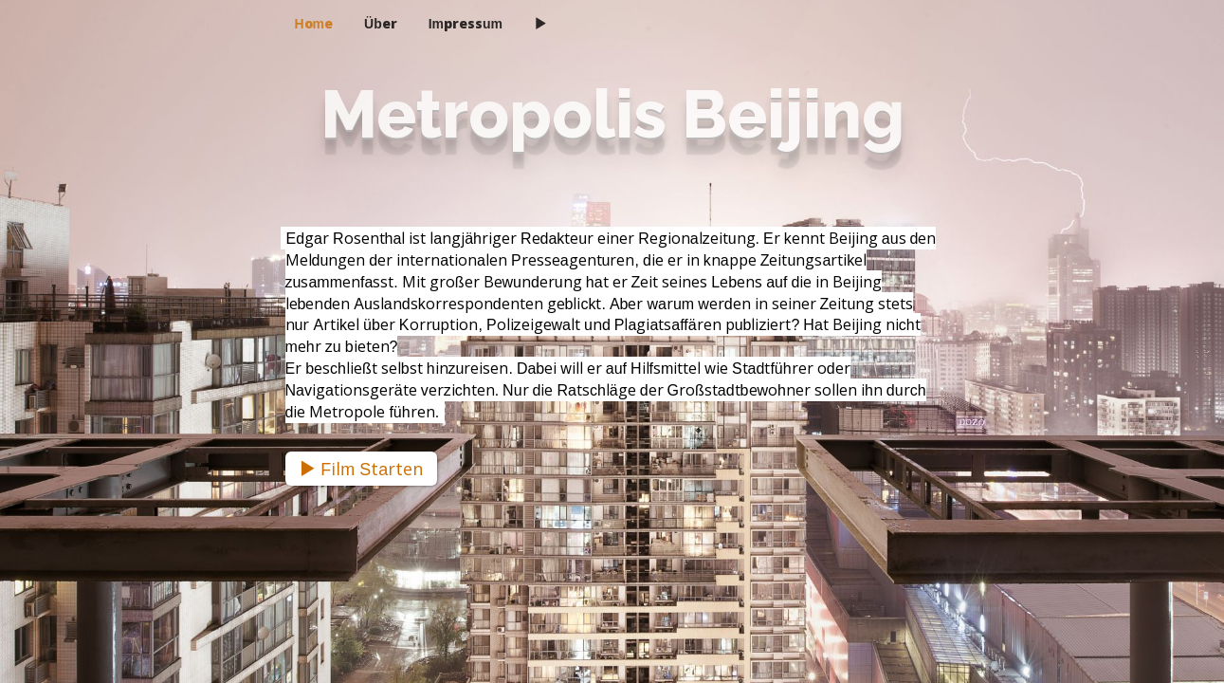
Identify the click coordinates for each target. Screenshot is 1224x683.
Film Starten (361, 468)
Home (314, 23)
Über (380, 23)
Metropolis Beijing (612, 114)
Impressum (465, 23)
